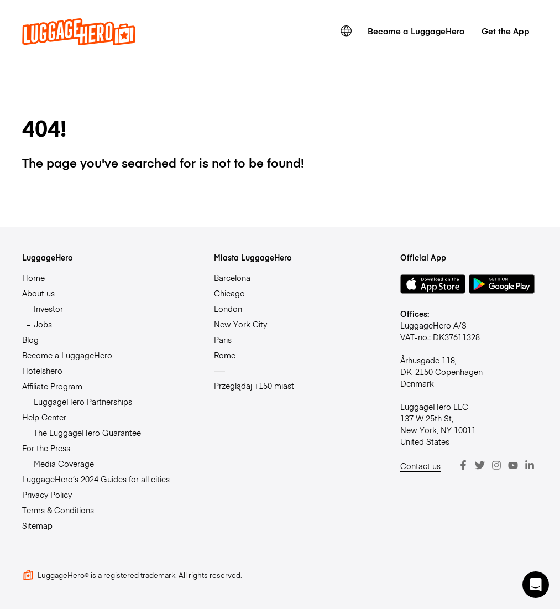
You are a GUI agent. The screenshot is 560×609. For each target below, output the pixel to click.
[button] (535, 584)
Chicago (229, 293)
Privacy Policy (47, 494)
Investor (48, 308)
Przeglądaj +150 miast (254, 385)
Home (33, 277)
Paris (223, 339)
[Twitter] (479, 465)
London (228, 308)
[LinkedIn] (529, 465)
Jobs (43, 324)
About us (38, 293)
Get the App (506, 31)
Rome (224, 355)
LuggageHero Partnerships (83, 401)
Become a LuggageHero (416, 31)
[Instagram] (496, 465)
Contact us (420, 465)
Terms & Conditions (58, 510)
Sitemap (37, 525)
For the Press (46, 448)
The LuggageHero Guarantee (87, 432)
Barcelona (232, 277)
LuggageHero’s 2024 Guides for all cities (96, 479)
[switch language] (346, 31)
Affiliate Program (52, 386)
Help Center (44, 417)
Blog (30, 339)
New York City (240, 324)
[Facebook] (463, 465)
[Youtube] (513, 465)
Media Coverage (64, 463)
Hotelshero (42, 370)
